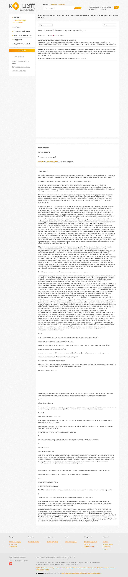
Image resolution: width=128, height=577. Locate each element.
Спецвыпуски (13, 544)
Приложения (19, 22)
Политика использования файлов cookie (84, 568)
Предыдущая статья (45, 25)
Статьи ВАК (22, 50)
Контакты (87, 544)
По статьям (53, 4)
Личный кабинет (106, 7)
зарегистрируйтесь (52, 162)
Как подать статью (33, 542)
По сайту (46, 4)
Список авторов (89, 546)
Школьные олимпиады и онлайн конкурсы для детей (56, 568)
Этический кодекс (71, 542)
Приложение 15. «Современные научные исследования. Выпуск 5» (65, 30)
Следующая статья (109, 25)
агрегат (78, 58)
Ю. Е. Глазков (58, 35)
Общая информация (90, 542)
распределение (62, 58)
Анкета (105, 549)
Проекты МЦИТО (94, 7)
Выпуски (17, 17)
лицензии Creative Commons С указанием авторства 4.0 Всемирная (81, 573)
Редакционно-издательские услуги (20, 62)
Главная (105, 542)
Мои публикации (108, 544)
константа (53, 58)
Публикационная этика (22, 35)
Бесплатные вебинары (19, 71)
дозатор (83, 58)
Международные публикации (21, 67)
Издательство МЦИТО (22, 44)
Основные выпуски (20, 20)
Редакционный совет (22, 31)
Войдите (41, 162)
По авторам (61, 4)
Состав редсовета (52, 542)
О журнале (18, 40)
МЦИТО (38, 568)
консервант (71, 58)
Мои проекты (107, 546)
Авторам (17, 27)
